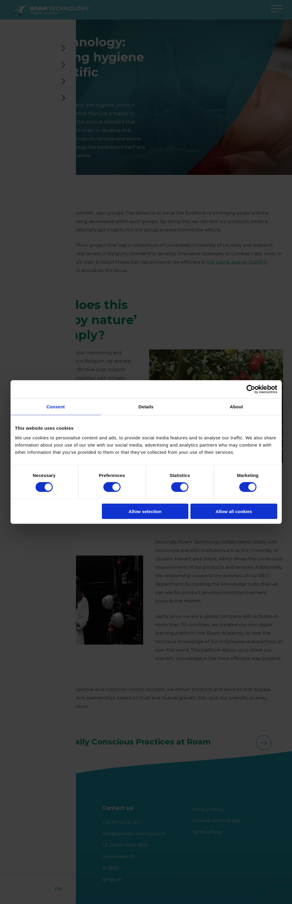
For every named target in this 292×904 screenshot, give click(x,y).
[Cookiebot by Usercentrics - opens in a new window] (250, 389)
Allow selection (145, 511)
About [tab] (236, 406)
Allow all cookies (234, 511)
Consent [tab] (55, 406)
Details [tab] (146, 406)
